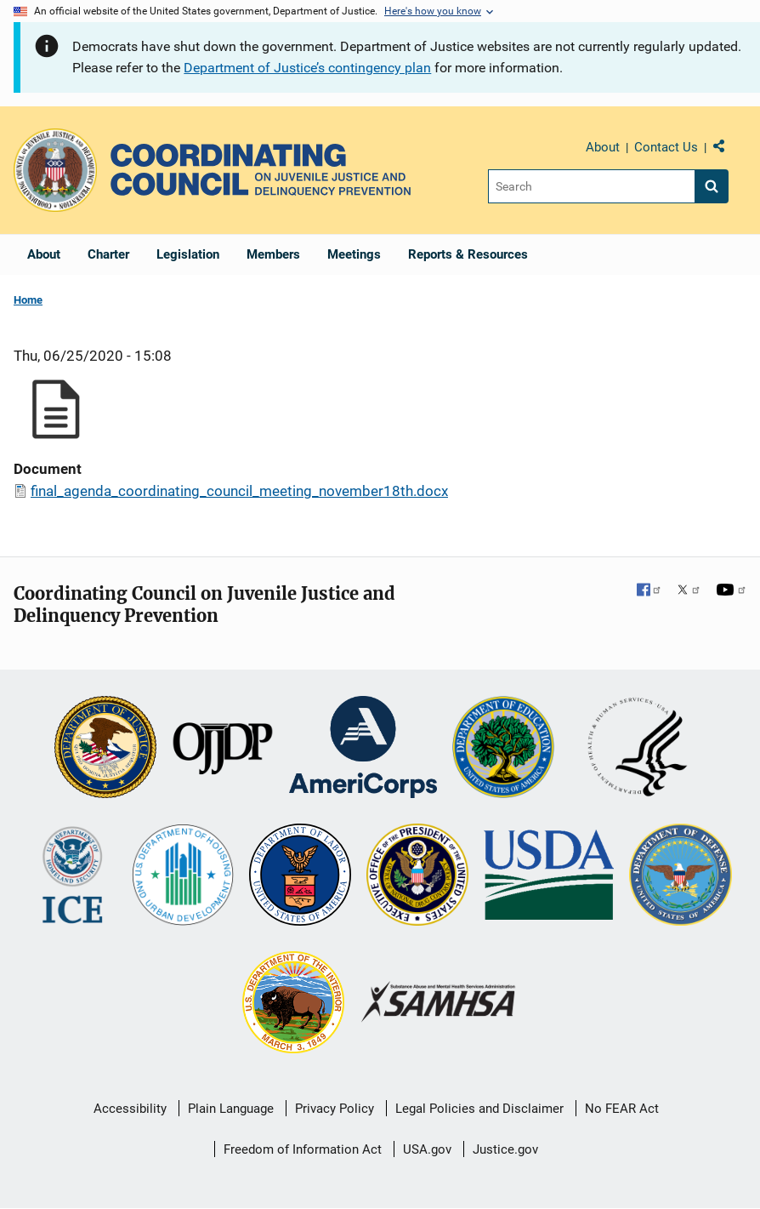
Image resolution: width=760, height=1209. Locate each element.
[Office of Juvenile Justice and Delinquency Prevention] (223, 748)
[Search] (591, 186)
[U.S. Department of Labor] (300, 876)
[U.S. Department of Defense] (680, 876)
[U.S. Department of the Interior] (293, 1004)
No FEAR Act (622, 1108)
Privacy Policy (334, 1108)
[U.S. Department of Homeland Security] (73, 876)
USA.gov (427, 1149)
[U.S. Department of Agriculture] (549, 876)
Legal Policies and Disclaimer (479, 1108)
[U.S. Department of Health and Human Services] (638, 748)
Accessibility (130, 1108)
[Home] (261, 170)
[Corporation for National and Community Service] (363, 748)
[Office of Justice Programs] (55, 170)
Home (28, 300)
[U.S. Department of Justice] (105, 748)
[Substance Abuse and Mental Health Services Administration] (439, 1003)
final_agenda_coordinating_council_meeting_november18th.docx (239, 490)
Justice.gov (505, 1149)
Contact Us (666, 147)
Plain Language (231, 1108)
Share (725, 150)
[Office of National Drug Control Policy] (417, 876)
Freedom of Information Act (303, 1149)
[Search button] (712, 186)
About (603, 147)
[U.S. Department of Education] (503, 748)
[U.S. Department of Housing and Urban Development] (183, 876)
